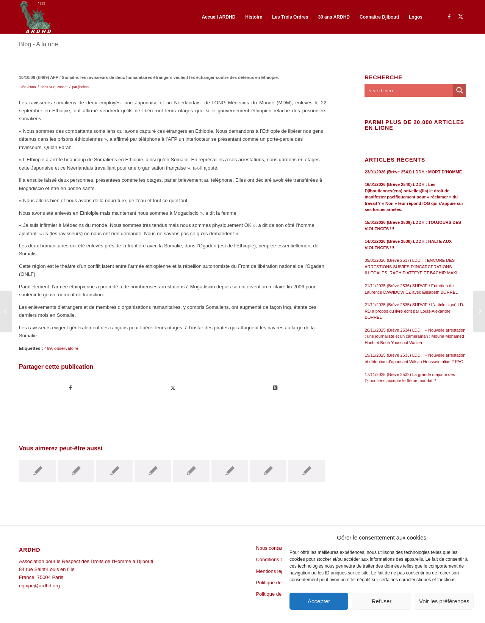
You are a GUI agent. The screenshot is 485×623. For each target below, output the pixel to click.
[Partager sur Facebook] (70, 388)
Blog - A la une (38, 44)
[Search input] (409, 90)
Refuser (382, 601)
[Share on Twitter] (275, 388)
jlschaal (83, 87)
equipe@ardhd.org (39, 585)
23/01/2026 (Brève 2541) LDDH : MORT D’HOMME (413, 172)
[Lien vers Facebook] (449, 16)
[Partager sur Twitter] (173, 388)
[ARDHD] (35, 17)
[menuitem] (218, 17)
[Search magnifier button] (459, 90)
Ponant (62, 87)
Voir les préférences (444, 601)
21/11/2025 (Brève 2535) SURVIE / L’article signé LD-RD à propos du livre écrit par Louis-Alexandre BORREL (414, 310)
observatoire (66, 348)
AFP (52, 87)
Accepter (319, 601)
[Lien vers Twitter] (460, 16)
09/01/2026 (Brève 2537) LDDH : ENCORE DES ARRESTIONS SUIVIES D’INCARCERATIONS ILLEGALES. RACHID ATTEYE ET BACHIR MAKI (411, 266)
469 (48, 348)
